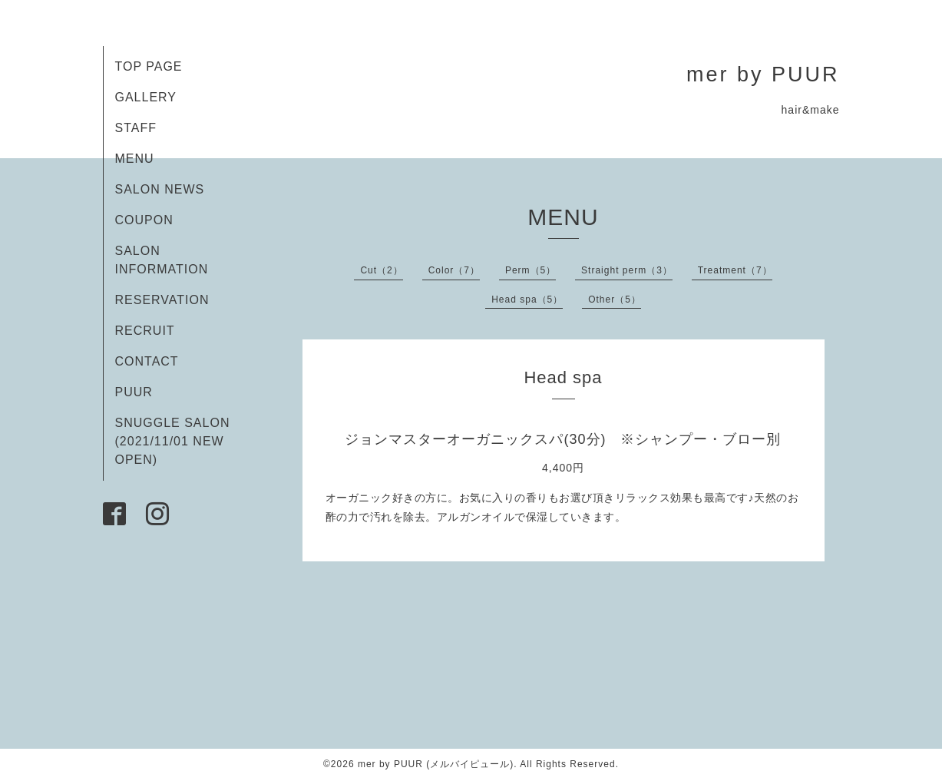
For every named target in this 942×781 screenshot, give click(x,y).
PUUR (134, 392)
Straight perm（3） (627, 270)
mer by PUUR (763, 74)
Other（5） (614, 299)
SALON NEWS (160, 189)
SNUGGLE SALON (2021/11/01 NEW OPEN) (172, 441)
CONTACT (147, 361)
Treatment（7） (735, 270)
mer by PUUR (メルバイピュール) (436, 764)
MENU (134, 158)
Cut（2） (381, 270)
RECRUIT (145, 330)
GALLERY (146, 97)
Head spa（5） (527, 299)
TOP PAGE (149, 66)
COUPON (144, 220)
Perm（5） (530, 270)
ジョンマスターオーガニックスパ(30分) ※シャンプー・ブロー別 (563, 439)
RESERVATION (162, 299)
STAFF (136, 127)
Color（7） (454, 270)
